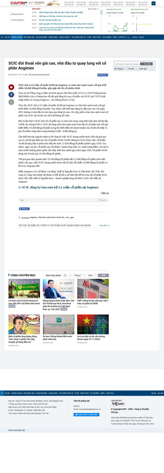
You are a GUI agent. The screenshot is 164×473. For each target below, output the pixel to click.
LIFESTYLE (122, 37)
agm (72, 217)
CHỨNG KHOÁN (16, 37)
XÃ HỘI (7, 37)
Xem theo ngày (53, 276)
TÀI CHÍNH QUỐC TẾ (78, 37)
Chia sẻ (103, 75)
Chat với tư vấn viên (86, 414)
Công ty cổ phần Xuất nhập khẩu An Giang (65, 225)
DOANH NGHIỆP (41, 37)
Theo (63, 200)
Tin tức (131, 69)
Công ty (120, 69)
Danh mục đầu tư (16, 20)
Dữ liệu (134, 37)
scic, (68, 217)
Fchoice (141, 37)
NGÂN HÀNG (53, 37)
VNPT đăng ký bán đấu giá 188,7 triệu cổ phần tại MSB (92, 302)
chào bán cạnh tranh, (47, 217)
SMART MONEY (64, 37)
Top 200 (160, 393)
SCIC (81, 93)
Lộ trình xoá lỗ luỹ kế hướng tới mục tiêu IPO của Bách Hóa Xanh (24, 302)
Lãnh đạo (143, 69)
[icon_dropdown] (154, 3)
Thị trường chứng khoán (39, 75)
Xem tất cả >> (105, 225)
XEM (103, 275)
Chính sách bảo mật (16, 430)
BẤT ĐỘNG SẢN (29, 37)
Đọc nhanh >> (93, 9)
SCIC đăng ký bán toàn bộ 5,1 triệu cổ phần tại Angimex (60, 187)
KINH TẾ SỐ (97, 37)
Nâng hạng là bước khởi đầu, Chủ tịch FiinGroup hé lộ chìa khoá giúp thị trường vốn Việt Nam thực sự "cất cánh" (58, 305)
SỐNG (115, 37)
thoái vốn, (61, 217)
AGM (71, 99)
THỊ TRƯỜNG (106, 37)
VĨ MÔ (89, 37)
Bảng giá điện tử (16, 14)
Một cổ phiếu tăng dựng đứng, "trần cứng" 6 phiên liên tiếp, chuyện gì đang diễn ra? (22, 339)
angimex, (34, 217)
